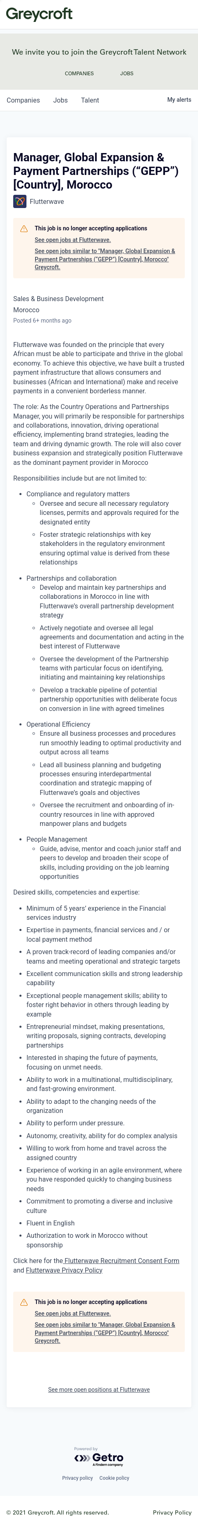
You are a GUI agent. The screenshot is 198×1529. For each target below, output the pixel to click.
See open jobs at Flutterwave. (73, 240)
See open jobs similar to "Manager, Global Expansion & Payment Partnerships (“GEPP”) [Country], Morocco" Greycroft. (105, 259)
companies (23, 100)
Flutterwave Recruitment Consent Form (121, 1261)
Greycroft (39, 14)
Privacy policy (77, 1478)
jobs (60, 100)
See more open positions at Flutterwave (99, 1389)
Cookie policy (114, 1478)
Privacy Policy (172, 1512)
